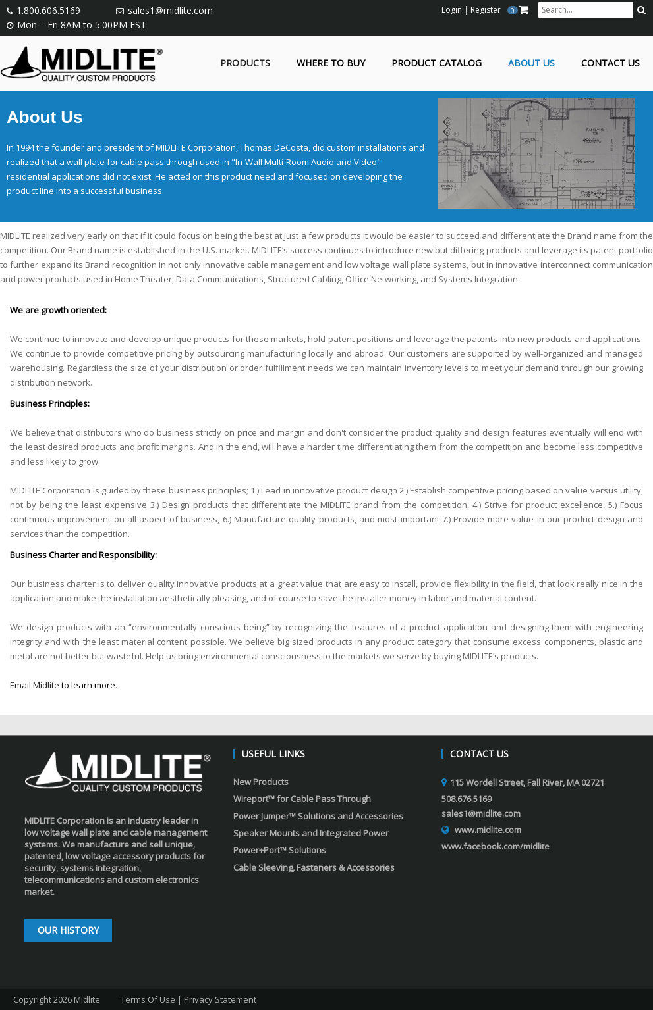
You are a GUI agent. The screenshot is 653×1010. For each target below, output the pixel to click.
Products (245, 63)
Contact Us (610, 63)
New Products (261, 782)
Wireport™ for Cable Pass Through (302, 799)
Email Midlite (34, 685)
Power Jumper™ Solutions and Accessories (318, 816)
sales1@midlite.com (170, 10)
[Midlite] (81, 62)
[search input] (585, 10)
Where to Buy (331, 63)
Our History (68, 930)
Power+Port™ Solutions (279, 850)
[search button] (641, 10)
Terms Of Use (148, 999)
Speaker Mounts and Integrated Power (311, 833)
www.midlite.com (488, 830)
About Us (531, 63)
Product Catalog (436, 63)
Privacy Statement (220, 999)
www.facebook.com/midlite (495, 846)
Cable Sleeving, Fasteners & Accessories (314, 867)
